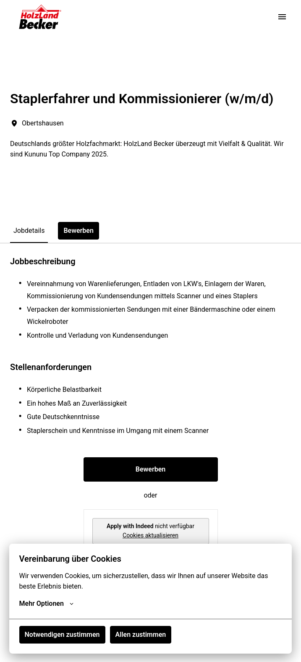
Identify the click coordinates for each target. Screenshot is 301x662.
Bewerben (151, 469)
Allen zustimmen (140, 635)
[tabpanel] (150, 418)
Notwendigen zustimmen (62, 635)
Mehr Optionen (46, 604)
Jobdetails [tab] (28, 231)
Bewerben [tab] (78, 231)
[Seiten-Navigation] (282, 16)
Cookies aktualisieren (150, 535)
